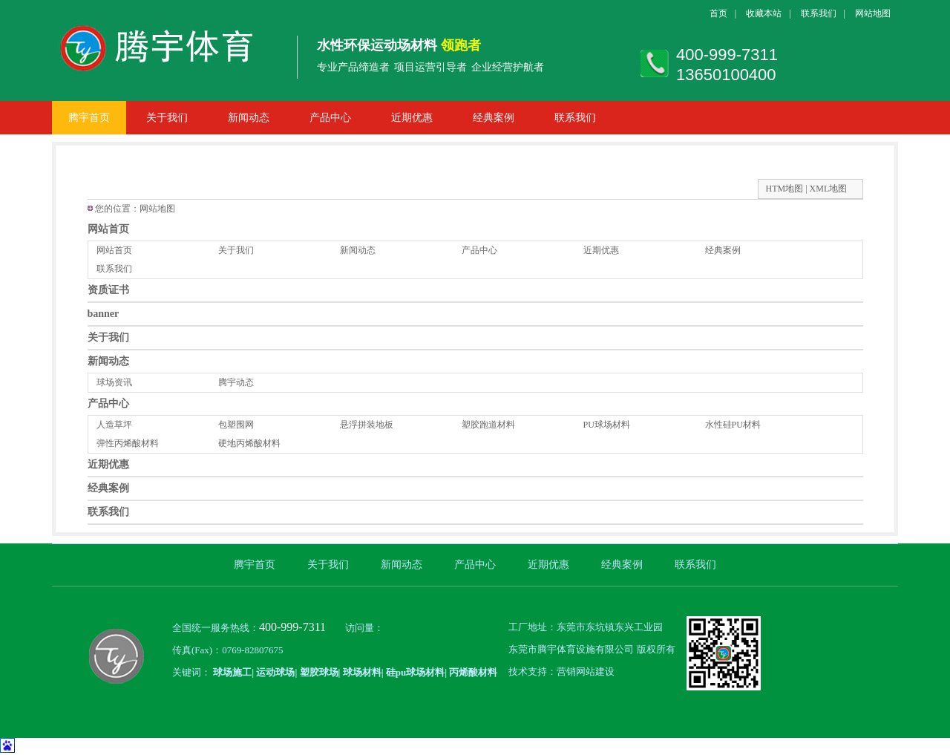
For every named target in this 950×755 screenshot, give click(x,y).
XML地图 (829, 188)
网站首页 (108, 229)
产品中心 (330, 117)
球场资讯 (114, 382)
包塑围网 (236, 424)
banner (103, 313)
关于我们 (167, 117)
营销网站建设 (586, 671)
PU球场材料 (606, 424)
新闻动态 (248, 117)
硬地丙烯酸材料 (249, 443)
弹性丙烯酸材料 (127, 443)
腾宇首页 (89, 117)
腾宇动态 (236, 382)
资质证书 (108, 289)
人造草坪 (114, 424)
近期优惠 (412, 117)
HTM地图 (785, 188)
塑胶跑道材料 (488, 424)
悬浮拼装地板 (366, 424)
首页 (718, 13)
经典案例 (493, 117)
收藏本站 (764, 13)
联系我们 (818, 13)
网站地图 (873, 13)
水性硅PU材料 (733, 424)
